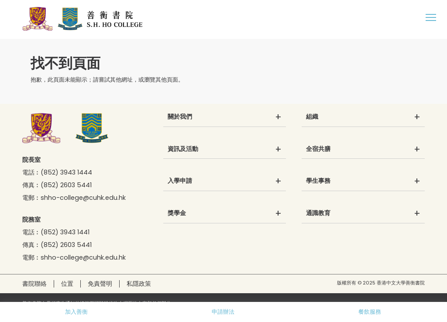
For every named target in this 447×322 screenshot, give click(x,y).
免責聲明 (100, 283)
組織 (312, 117)
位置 (67, 283)
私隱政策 (139, 283)
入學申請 (180, 181)
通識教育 (318, 213)
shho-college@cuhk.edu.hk (83, 197)
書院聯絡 (34, 283)
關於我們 (180, 117)
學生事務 (318, 181)
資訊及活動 (183, 149)
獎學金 (177, 213)
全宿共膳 (318, 149)
